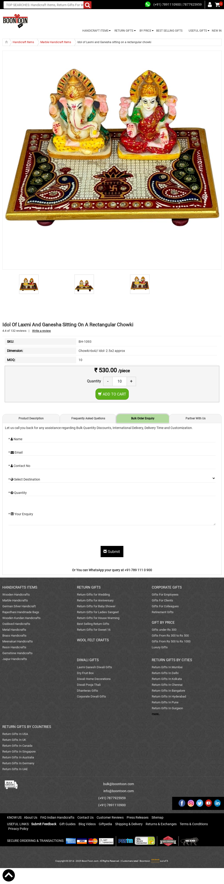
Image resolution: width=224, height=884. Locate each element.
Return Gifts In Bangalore (168, 690)
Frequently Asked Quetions (88, 418)
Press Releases (137, 817)
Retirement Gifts (163, 612)
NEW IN (217, 30)
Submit (112, 551)
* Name (15, 439)
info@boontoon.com (118, 791)
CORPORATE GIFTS (167, 587)
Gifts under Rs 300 (164, 629)
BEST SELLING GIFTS (169, 30)
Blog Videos (87, 824)
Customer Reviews (110, 817)
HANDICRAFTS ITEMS (19, 587)
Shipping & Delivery (129, 824)
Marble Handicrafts (15, 600)
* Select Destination (24, 479)
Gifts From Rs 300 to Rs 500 (170, 635)
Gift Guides (67, 824)
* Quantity (17, 493)
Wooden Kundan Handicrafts (21, 618)
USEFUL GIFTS (197, 30)
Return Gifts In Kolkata (167, 679)
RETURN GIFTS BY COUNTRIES (26, 727)
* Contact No (19, 466)
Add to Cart (112, 394)
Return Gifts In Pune (165, 702)
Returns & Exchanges (161, 824)
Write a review (41, 330)
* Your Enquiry (20, 514)
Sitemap (157, 817)
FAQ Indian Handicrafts (57, 817)
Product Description (31, 418)
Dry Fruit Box (85, 673)
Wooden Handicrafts (16, 594)
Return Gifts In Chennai (167, 684)
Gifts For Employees (165, 594)
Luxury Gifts (160, 647)
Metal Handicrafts (14, 629)
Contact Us (85, 817)
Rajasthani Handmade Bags (20, 612)
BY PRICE (144, 30)
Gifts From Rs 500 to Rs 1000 (171, 641)
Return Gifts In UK (14, 740)
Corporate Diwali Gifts (91, 696)
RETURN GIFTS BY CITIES (172, 660)
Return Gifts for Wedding (93, 594)
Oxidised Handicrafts (16, 624)
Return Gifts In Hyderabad (169, 696)
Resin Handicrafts (14, 647)
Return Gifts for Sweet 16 (93, 629)
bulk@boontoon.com (118, 784)
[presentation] (44, 537)
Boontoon (145, 861)
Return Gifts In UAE (15, 769)
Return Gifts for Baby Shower (96, 606)
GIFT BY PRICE (163, 622)
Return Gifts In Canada (17, 745)
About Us (30, 817)
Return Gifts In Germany (18, 763)
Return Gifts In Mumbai (167, 667)
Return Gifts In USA (15, 734)
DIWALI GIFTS (88, 660)
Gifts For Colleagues (165, 606)
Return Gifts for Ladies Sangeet (98, 612)
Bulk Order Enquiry (142, 418)
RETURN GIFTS (123, 30)
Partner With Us (195, 418)
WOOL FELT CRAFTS (93, 640)
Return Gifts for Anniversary (95, 600)
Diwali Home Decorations (94, 679)
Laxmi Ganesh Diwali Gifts (94, 667)
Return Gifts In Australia (18, 757)
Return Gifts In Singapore (19, 751)
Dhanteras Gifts (87, 690)
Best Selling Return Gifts (93, 624)
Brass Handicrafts (14, 635)
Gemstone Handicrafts (17, 653)
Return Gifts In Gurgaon (167, 708)
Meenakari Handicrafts (17, 641)
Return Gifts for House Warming (98, 618)
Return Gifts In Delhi (165, 673)
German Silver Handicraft (19, 606)
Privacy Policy (18, 829)
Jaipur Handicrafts (14, 659)
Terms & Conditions (194, 824)
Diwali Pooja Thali (89, 684)
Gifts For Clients (162, 600)
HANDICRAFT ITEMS (94, 30)
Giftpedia (105, 824)
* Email (15, 452)
